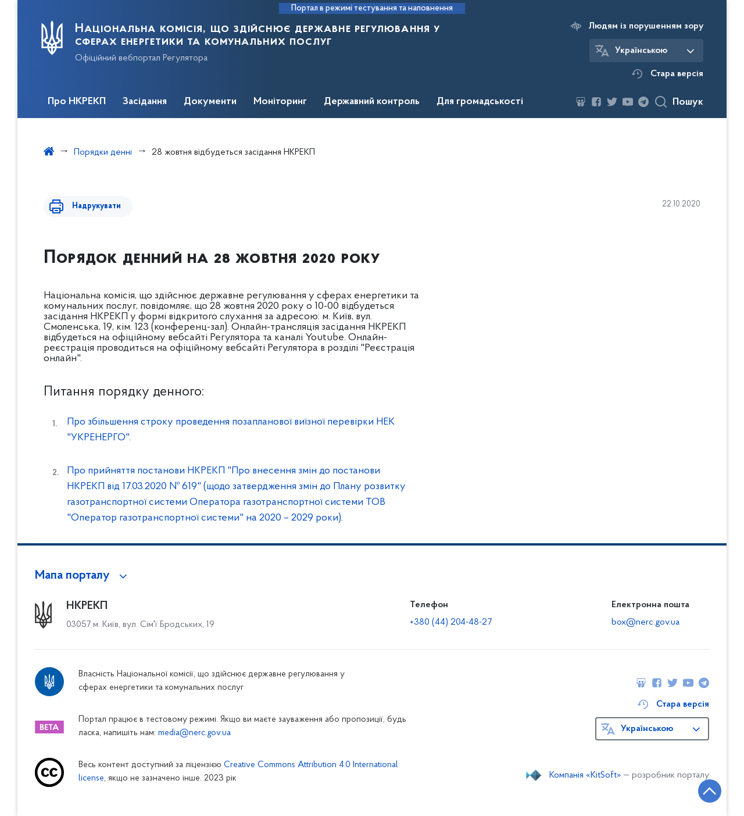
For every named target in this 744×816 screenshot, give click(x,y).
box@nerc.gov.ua (645, 622)
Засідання (145, 102)
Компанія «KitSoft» (585, 775)
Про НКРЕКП (77, 102)
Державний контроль (372, 102)
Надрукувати (91, 206)
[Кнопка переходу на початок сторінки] (700, 789)
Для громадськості (480, 102)
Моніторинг (280, 102)
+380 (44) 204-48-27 (451, 622)
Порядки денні (103, 152)
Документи (210, 102)
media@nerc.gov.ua (194, 733)
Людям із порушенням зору (646, 26)
